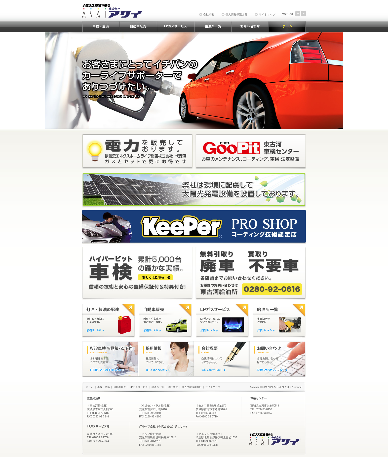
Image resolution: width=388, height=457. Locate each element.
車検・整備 (103, 387)
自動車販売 (120, 387)
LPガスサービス (139, 387)
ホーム (89, 387)
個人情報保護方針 (236, 14)
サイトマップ (267, 14)
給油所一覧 (158, 387)
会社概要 (208, 14)
